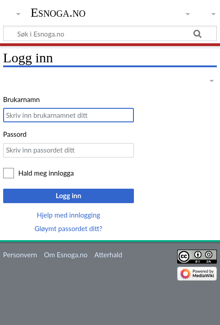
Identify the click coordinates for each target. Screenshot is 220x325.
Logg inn (68, 195)
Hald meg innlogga (46, 173)
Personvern (20, 255)
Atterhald (108, 255)
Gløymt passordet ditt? (68, 228)
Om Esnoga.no (65, 255)
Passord (15, 134)
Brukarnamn (21, 99)
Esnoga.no (58, 12)
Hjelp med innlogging (69, 215)
